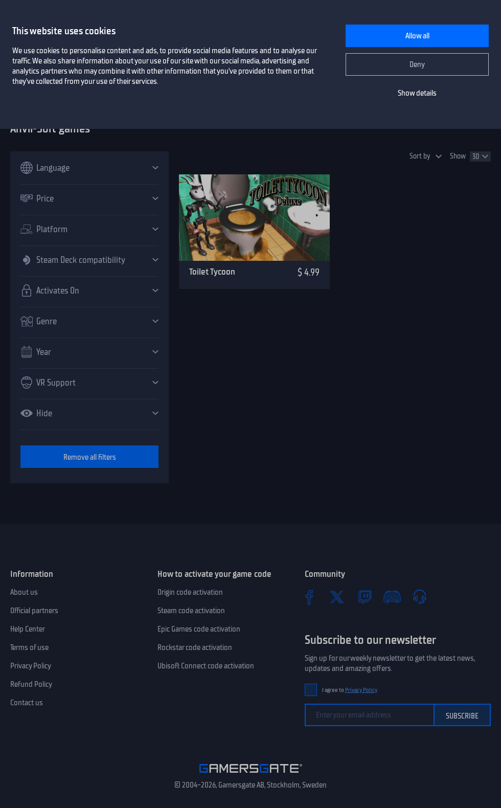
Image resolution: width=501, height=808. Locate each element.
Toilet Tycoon (212, 271)
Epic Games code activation (198, 629)
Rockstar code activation (194, 647)
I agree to (349, 690)
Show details (417, 93)
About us (24, 592)
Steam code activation (191, 610)
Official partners (34, 610)
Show (458, 156)
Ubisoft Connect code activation (205, 666)
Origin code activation (190, 592)
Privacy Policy (30, 666)
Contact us (26, 703)
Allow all (417, 36)
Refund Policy (31, 684)
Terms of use (29, 647)
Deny (417, 64)
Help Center (27, 629)
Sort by (419, 156)
